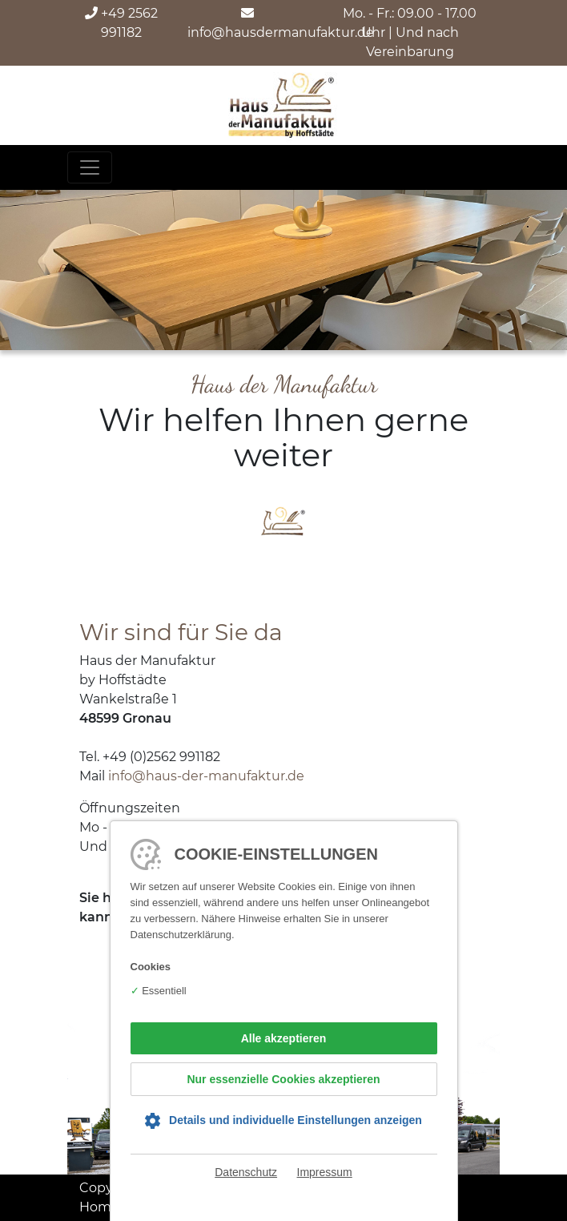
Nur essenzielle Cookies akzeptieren (283, 1079)
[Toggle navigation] (89, 167)
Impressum (324, 1172)
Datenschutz (246, 1172)
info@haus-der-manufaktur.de (206, 776)
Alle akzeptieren (284, 1038)
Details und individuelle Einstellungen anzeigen (295, 1120)
